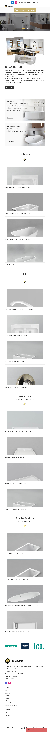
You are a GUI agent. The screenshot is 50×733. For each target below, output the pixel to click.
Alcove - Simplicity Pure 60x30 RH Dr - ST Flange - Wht (20, 239)
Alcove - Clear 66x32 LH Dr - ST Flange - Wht (17, 509)
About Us (7, 693)
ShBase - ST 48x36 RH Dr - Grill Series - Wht (17, 631)
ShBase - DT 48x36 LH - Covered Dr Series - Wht (18, 431)
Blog (6, 700)
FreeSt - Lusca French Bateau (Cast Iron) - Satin (17, 187)
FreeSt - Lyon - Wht (10, 265)
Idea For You (8, 703)
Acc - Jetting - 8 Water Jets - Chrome (15, 361)
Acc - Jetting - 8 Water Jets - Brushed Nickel (17, 387)
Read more (9, 87)
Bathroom (8, 713)
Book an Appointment (11, 705)
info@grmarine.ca (32, 2)
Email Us (31, 10)
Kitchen (7, 715)
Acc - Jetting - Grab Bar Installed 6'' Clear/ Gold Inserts (19, 309)
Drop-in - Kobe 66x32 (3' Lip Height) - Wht (16, 579)
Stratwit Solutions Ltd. (25, 728)
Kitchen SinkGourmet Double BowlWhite (16, 335)
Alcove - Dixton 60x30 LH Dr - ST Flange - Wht (17, 213)
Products (7, 695)
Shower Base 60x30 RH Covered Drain (15, 483)
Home (6, 691)
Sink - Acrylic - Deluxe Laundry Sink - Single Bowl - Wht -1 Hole (21, 605)
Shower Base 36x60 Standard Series (15, 457)
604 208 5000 (21, 2)
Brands (7, 698)
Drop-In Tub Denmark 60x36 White (14, 554)
